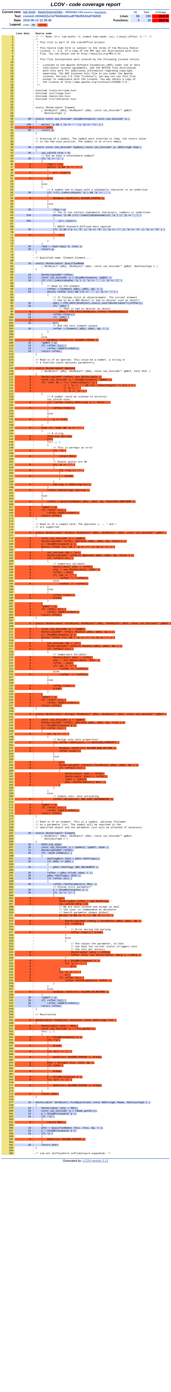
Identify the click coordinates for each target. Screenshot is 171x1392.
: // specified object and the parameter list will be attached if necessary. (72, 986)
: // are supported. (31, 626)
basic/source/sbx (50, 12)
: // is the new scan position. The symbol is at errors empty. (62, 163)
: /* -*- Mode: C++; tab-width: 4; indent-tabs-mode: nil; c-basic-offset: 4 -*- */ (77, 37)
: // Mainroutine (29, 1211)
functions (99, 12)
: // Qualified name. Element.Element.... (46, 303)
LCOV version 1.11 (95, 1385)
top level (29, 12)
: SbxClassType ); (34, 129)
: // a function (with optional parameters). (49, 428)
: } (19, 735)
